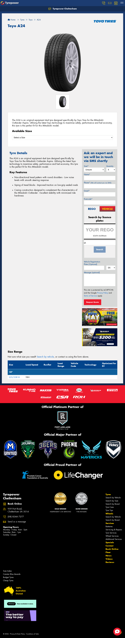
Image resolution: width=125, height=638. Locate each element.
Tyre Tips (109, 510)
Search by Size (112, 501)
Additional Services (114, 539)
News (108, 555)
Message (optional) (92, 272)
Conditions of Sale (32, 634)
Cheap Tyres (8, 580)
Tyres (108, 494)
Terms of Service (90, 296)
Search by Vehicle (113, 497)
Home (11, 19)
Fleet (108, 552)
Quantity (109, 166)
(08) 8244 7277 (16, 516)
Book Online (112, 549)
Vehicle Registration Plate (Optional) (92, 263)
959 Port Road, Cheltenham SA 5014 (18, 510)
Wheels (109, 513)
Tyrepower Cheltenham (62, 8)
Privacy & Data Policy (17, 634)
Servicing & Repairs (114, 529)
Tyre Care (110, 507)
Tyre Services (111, 533)
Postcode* (88, 199)
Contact (109, 545)
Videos (109, 559)
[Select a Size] (62, 137)
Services (110, 523)
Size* (86, 166)
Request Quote (92, 302)
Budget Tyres (8, 577)
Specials (110, 542)
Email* (87, 191)
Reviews (110, 562)
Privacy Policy (102, 293)
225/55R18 (14, 377)
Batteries (109, 526)
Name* (87, 174)
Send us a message (17, 521)
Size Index (7, 571)
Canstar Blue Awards (11, 574)
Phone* (97, 182)
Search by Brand (113, 504)
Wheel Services (112, 536)
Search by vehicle (45, 356)
